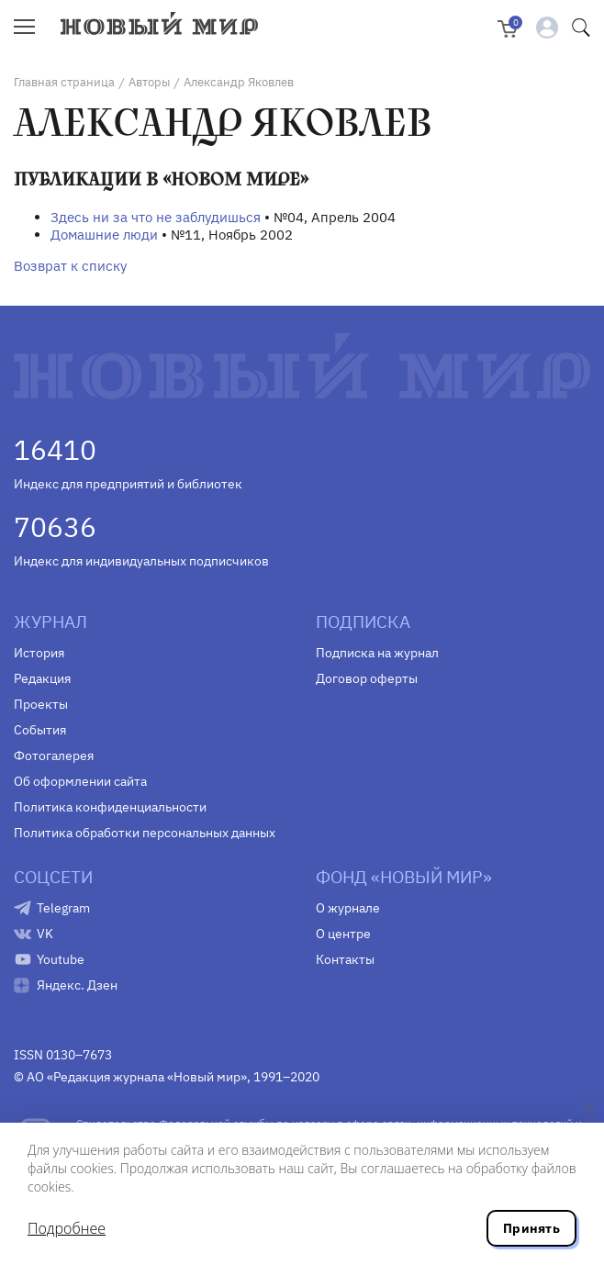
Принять (531, 1228)
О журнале (348, 908)
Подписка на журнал (377, 652)
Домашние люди (104, 234)
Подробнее (67, 1228)
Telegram (63, 908)
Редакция (42, 678)
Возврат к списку (70, 265)
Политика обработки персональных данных (144, 832)
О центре (343, 933)
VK (45, 933)
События (40, 730)
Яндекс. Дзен (77, 985)
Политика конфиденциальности (110, 807)
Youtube (60, 959)
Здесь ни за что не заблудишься (155, 217)
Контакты (345, 959)
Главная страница (64, 82)
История (39, 652)
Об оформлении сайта (80, 781)
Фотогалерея (54, 755)
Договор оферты (367, 678)
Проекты (41, 704)
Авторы (149, 82)
